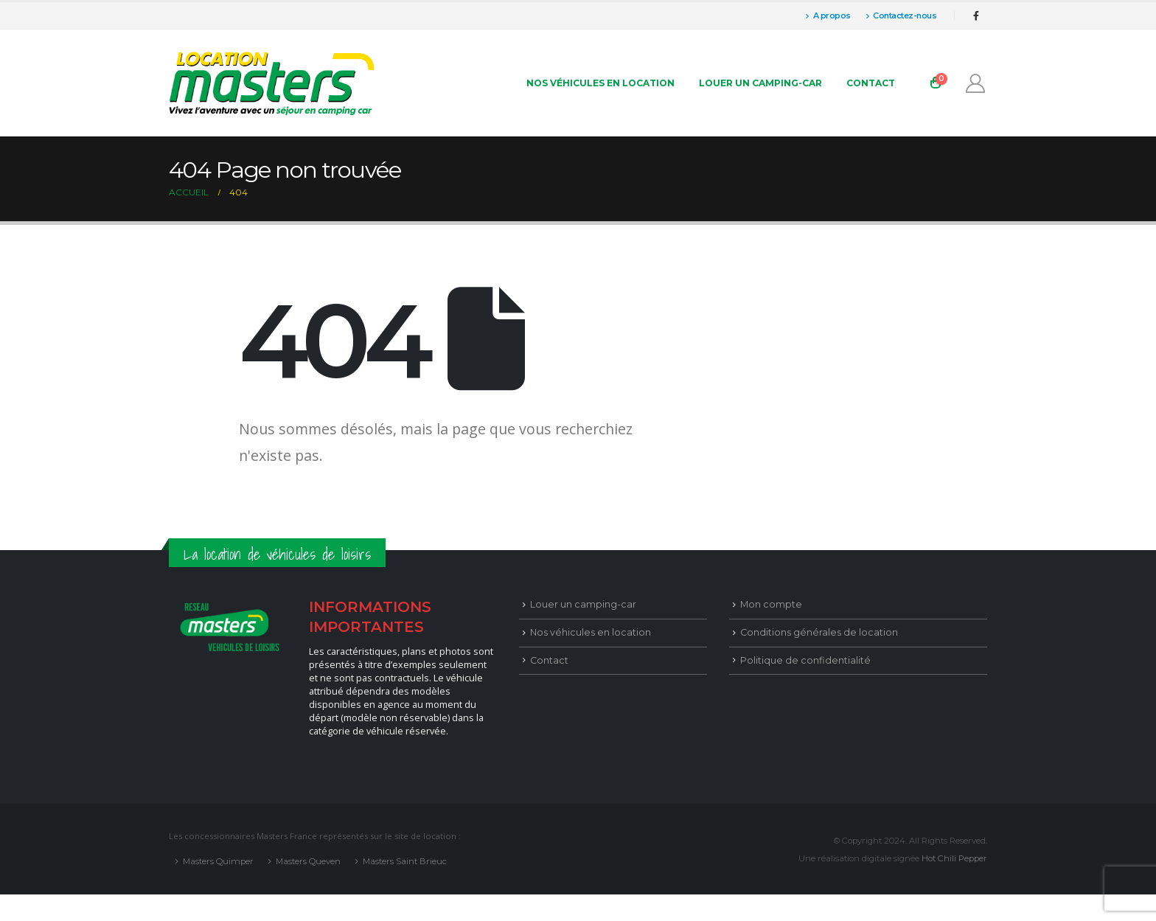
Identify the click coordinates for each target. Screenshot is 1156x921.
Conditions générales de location (819, 632)
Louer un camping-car (760, 82)
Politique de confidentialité (805, 660)
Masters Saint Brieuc (405, 861)
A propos (828, 15)
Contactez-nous (901, 15)
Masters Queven (308, 861)
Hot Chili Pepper (954, 858)
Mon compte (771, 604)
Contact (870, 82)
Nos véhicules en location (600, 82)
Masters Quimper (218, 861)
